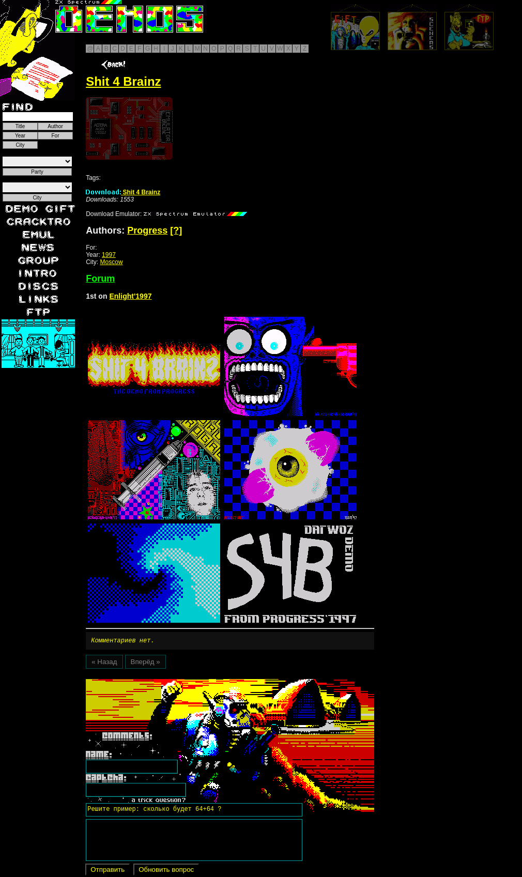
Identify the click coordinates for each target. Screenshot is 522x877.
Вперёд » (145, 663)
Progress (147, 230)
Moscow (111, 262)
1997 (109, 254)
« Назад (104, 663)
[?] (176, 230)
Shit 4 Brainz (123, 192)
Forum (100, 278)
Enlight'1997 (130, 296)
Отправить (107, 871)
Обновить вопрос (166, 871)
